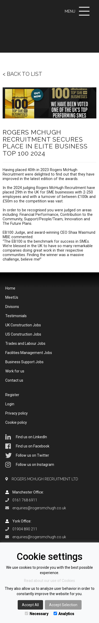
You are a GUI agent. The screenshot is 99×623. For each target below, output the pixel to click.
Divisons (12, 307)
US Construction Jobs (23, 334)
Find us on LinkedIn (26, 437)
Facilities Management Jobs (28, 353)
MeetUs (11, 297)
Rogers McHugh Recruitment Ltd (45, 479)
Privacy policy (16, 413)
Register (12, 395)
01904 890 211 (24, 529)
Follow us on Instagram (29, 464)
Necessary (36, 614)
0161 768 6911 (24, 500)
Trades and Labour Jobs (25, 343)
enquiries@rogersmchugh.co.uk (39, 508)
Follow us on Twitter (27, 455)
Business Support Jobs (24, 362)
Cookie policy (16, 422)
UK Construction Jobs (23, 325)
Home (10, 288)
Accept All (30, 605)
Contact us (14, 380)
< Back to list (22, 74)
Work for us (14, 371)
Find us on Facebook (27, 446)
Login (9, 404)
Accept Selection (63, 605)
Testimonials (16, 316)
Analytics (64, 614)
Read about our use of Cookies (49, 581)
